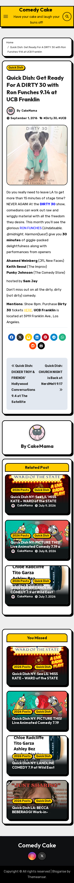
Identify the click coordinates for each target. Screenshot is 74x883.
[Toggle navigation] (6, 16)
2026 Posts (20, 490)
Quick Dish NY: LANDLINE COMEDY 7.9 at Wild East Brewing (31, 592)
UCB (63, 118)
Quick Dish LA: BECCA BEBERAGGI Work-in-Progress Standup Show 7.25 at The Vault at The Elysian (36, 814)
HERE (28, 310)
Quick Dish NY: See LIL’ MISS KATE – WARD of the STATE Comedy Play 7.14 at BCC (33, 501)
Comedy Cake (35, 9)
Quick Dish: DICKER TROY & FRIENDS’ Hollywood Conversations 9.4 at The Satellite (23, 384)
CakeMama (29, 110)
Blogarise (59, 871)
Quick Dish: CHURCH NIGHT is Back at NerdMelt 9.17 (51, 377)
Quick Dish (15, 67)
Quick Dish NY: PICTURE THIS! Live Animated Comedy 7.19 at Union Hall (36, 546)
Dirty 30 (51, 118)
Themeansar (36, 877)
